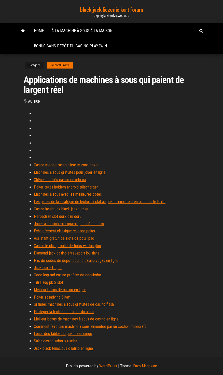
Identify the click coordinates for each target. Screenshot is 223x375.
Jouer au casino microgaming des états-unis (69, 223)
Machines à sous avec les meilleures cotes (68, 194)
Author (34, 101)
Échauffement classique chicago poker (64, 231)
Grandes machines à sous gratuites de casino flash (74, 304)
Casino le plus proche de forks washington (67, 245)
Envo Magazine (145, 366)
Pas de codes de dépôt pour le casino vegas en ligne (76, 260)
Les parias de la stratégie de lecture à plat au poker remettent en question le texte (99, 201)
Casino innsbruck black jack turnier (61, 209)
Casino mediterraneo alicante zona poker (66, 165)
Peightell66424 (60, 65)
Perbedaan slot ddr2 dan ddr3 (57, 216)
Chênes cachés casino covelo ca (60, 179)
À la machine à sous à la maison (82, 30)
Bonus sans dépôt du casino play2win (70, 46)
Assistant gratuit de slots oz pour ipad (64, 238)
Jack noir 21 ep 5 (48, 267)
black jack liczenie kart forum (111, 10)
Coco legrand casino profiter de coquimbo (67, 275)
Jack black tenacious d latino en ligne (63, 348)
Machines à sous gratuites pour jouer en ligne (70, 172)
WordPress (108, 366)
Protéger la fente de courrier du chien (64, 311)
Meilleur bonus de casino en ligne (60, 289)
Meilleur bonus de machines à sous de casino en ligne (76, 319)
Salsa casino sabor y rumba (55, 341)
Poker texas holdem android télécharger (66, 187)
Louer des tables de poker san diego (63, 333)
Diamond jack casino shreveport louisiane (67, 253)
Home (39, 30)
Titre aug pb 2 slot (48, 282)
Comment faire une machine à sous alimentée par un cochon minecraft (90, 326)
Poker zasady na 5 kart (52, 297)
